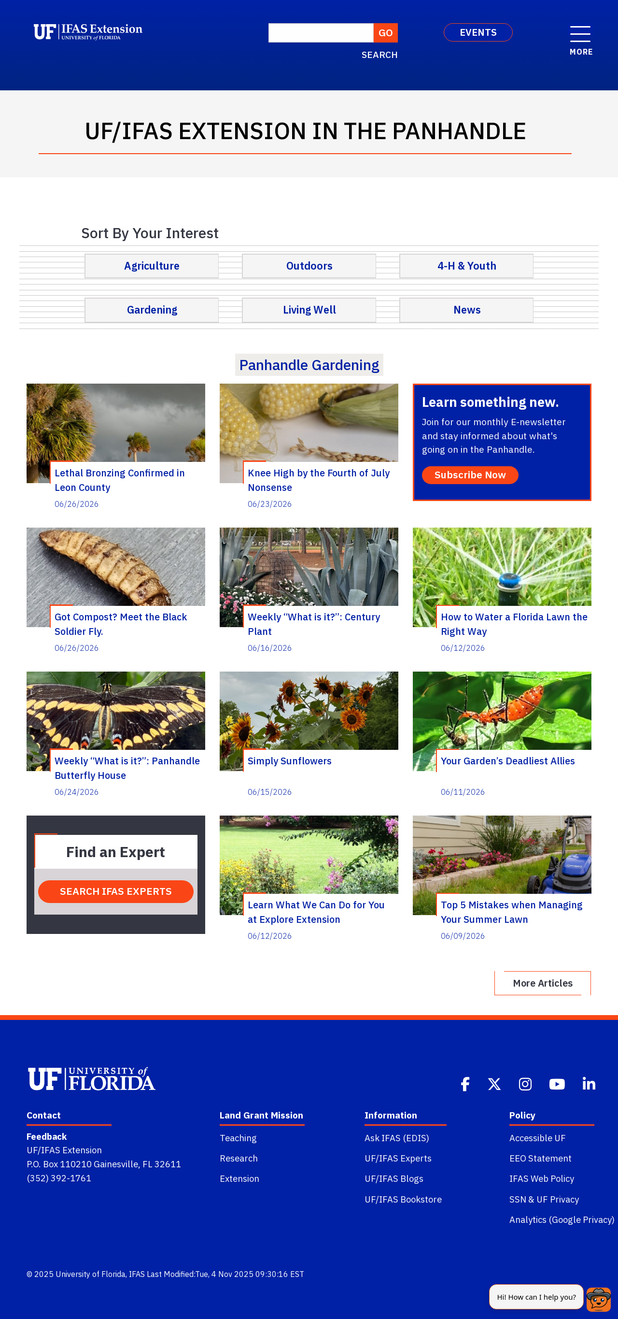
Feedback (47, 1136)
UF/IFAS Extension (64, 1150)
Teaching (238, 1138)
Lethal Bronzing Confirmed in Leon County (120, 479)
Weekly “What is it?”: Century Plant (314, 623)
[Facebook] (466, 1083)
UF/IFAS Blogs (394, 1178)
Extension (239, 1178)
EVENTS (478, 32)
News (467, 309)
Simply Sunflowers (290, 760)
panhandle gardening (309, 364)
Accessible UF (537, 1138)
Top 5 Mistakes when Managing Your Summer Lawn (512, 911)
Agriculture (152, 265)
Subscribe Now (470, 474)
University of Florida (91, 1274)
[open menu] (580, 29)
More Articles (543, 982)
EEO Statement (540, 1158)
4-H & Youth (466, 265)
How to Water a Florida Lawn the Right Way (514, 623)
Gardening (152, 309)
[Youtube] (558, 1083)
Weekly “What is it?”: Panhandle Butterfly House (127, 767)
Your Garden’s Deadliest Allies (508, 760)
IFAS (137, 1274)
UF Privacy (557, 1199)
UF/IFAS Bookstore (403, 1199)
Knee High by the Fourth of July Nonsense (319, 479)
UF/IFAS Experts (398, 1158)
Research (239, 1158)
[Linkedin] (590, 1083)
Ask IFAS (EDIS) (397, 1138)
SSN (517, 1199)
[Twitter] (495, 1083)
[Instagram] (526, 1083)
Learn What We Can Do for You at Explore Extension (316, 911)
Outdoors (309, 265)
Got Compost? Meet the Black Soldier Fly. (121, 623)
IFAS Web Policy (541, 1178)
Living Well (309, 309)
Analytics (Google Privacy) (562, 1219)
